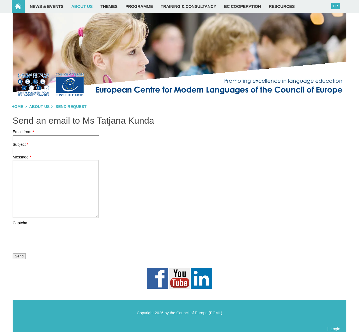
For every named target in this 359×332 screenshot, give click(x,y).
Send (19, 256)
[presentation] (55, 237)
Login (335, 329)
